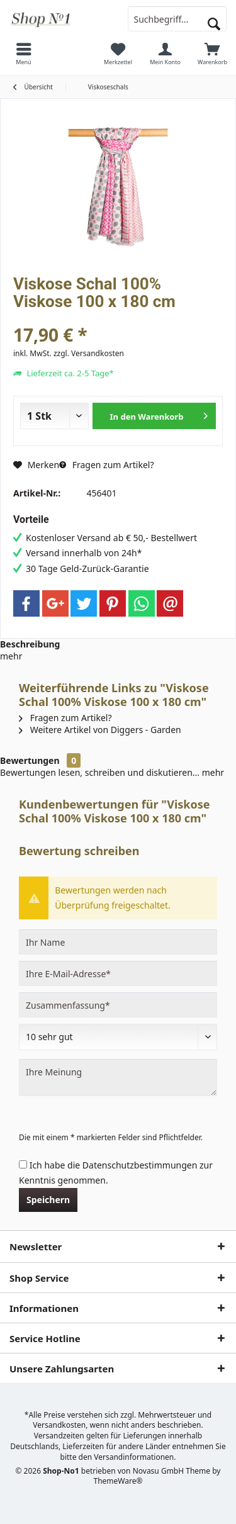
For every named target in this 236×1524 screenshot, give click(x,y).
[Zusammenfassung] (118, 1004)
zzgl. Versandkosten (88, 353)
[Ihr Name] (118, 942)
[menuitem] (23, 53)
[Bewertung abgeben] (118, 1037)
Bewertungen (30, 760)
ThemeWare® (118, 1481)
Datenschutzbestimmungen (140, 1165)
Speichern (48, 1200)
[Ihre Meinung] (118, 1077)
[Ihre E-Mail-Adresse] (118, 973)
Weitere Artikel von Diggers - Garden (100, 730)
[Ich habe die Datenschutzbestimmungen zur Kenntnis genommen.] (23, 1164)
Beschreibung (30, 644)
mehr (11, 656)
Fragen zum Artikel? (106, 465)
